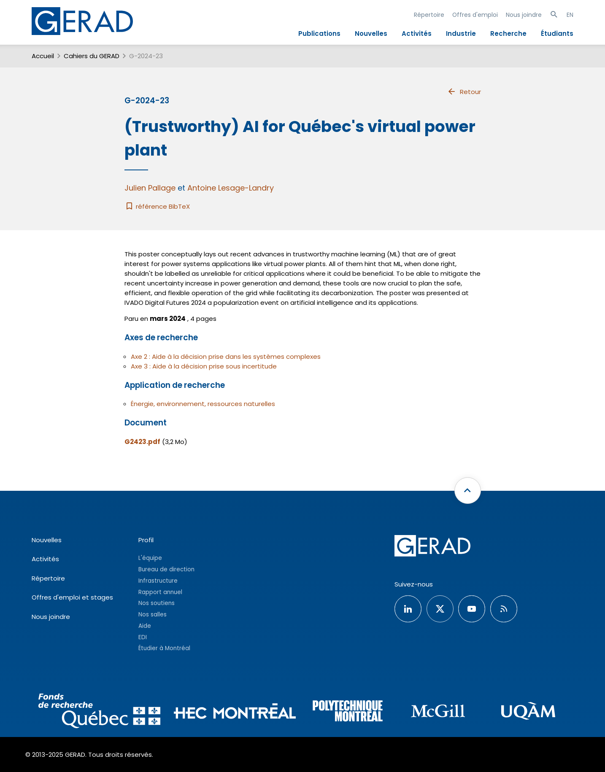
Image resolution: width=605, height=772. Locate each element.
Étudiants (557, 33)
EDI (142, 637)
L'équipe (150, 558)
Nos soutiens (156, 603)
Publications (319, 33)
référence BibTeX (157, 206)
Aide (144, 626)
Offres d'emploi (475, 15)
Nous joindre (524, 15)
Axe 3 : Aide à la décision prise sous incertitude (204, 366)
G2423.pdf (142, 441)
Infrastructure (158, 581)
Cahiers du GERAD (91, 55)
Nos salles (152, 615)
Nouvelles (371, 33)
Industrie (461, 33)
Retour (464, 91)
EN (570, 15)
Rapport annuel (160, 592)
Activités (417, 33)
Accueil (43, 55)
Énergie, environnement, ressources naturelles (203, 403)
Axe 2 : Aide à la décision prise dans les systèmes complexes (226, 356)
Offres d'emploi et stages (72, 597)
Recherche (508, 33)
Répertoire (429, 15)
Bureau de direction (166, 569)
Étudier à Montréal (164, 648)
